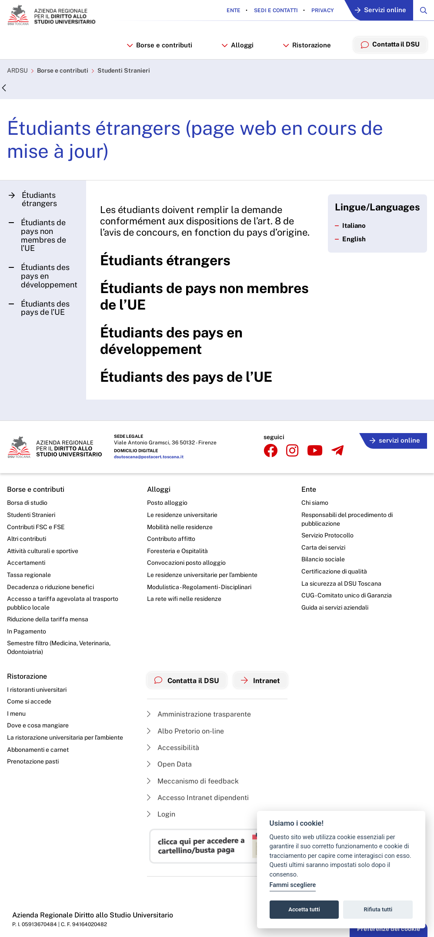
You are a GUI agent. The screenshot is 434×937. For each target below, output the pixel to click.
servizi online (395, 440)
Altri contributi (26, 538)
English (350, 239)
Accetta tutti (304, 909)
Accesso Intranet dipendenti (198, 798)
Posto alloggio (167, 503)
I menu (16, 713)
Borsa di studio (27, 503)
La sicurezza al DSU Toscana (341, 583)
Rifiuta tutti (378, 909)
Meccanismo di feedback (193, 781)
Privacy (322, 10)
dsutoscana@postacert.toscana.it (149, 457)
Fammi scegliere (293, 885)
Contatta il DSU (186, 680)
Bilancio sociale (323, 559)
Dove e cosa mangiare (38, 725)
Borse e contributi (62, 70)
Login (161, 814)
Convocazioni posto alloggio (186, 563)
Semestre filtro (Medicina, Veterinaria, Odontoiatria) (58, 648)
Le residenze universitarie (182, 514)
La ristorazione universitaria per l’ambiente (65, 737)
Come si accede (29, 701)
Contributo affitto (171, 538)
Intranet (260, 680)
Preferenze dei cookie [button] (388, 928)
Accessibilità (173, 748)
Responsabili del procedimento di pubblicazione (347, 519)
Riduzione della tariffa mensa (47, 619)
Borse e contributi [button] (158, 45)
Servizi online (380, 10)
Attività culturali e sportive (42, 550)
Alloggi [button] (237, 45)
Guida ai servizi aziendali (334, 607)
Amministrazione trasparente (199, 714)
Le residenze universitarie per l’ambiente (202, 574)
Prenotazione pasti (33, 761)
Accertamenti (26, 563)
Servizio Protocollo (327, 535)
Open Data (169, 764)
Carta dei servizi (323, 547)
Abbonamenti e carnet (38, 749)
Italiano (351, 226)
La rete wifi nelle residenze (184, 598)
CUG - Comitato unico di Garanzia (346, 595)
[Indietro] (4, 88)
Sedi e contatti (275, 10)
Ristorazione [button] (306, 45)
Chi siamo (314, 503)
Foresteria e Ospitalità (177, 550)
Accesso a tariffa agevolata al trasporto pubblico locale (62, 603)
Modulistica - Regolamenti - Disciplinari (199, 587)
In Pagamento (26, 631)
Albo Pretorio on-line (185, 731)
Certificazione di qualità (334, 571)
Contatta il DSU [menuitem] (390, 44)
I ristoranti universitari (37, 689)
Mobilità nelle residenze (180, 527)
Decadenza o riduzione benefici (50, 587)
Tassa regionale (29, 574)
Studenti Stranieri (123, 70)
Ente (233, 10)
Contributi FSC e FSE (36, 527)
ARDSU (17, 70)
